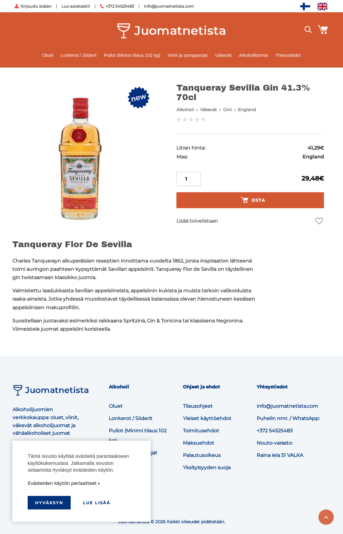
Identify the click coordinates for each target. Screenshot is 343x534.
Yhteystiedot (288, 55)
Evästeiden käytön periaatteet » (64, 483)
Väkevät (223, 55)
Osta (253, 200)
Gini (227, 109)
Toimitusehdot (201, 431)
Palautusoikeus (202, 455)
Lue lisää (96, 502)
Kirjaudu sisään (36, 6)
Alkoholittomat (253, 55)
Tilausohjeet (198, 406)
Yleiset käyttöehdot (207, 418)
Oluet (47, 55)
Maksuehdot (198, 443)
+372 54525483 (119, 6)
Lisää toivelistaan (197, 221)
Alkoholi (185, 109)
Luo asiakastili (75, 6)
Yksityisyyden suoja (207, 467)
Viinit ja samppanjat (188, 55)
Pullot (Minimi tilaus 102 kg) (132, 55)
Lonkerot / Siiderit (79, 55)
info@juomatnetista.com (169, 6)
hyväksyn (49, 502)
